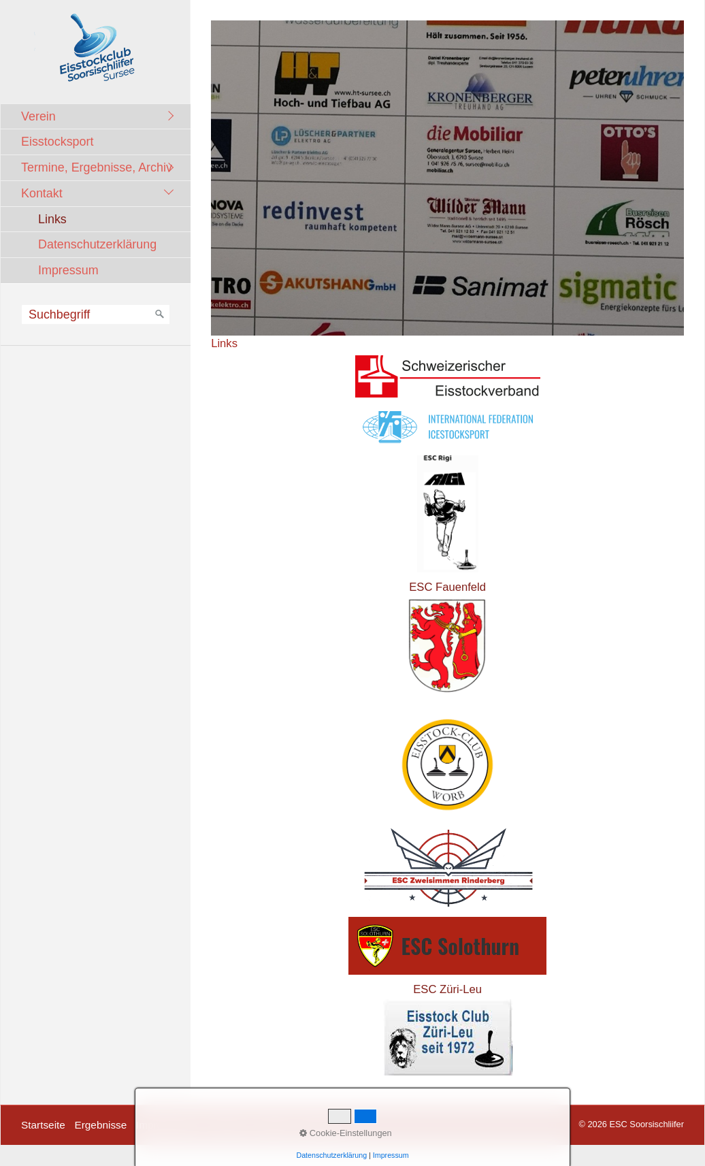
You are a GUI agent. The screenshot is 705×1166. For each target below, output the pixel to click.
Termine (227, 1125)
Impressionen (167, 1125)
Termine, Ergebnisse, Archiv (96, 167)
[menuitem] (99, 116)
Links (52, 219)
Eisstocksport (57, 141)
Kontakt (42, 193)
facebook (320, 1125)
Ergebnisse (100, 1125)
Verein (38, 116)
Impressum (68, 270)
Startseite (43, 1125)
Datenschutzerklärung (97, 244)
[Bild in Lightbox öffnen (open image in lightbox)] (447, 178)
